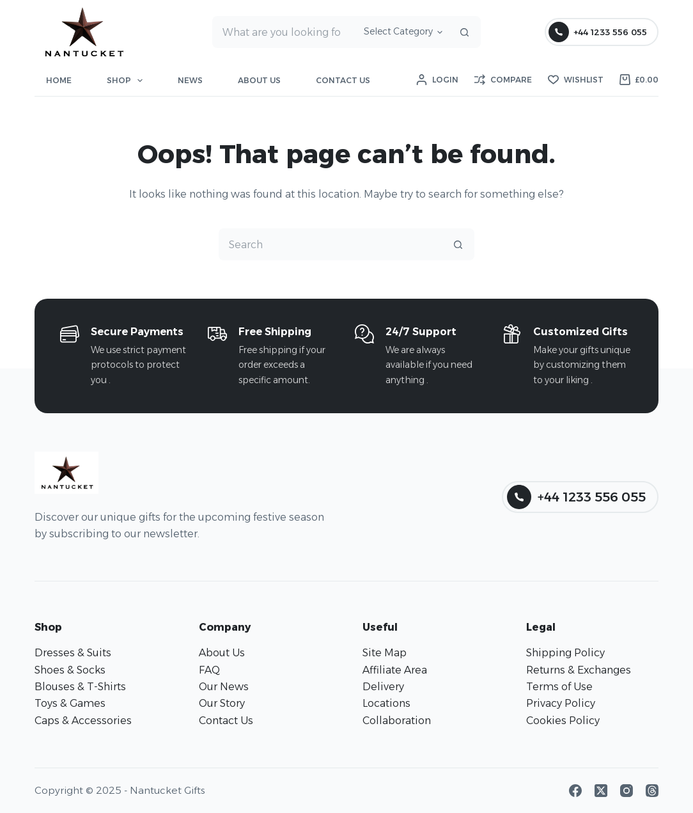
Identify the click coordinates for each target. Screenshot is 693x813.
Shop (127, 80)
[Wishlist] (575, 80)
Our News (224, 687)
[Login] (437, 80)
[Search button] (465, 32)
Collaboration (396, 720)
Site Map (384, 653)
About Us (259, 80)
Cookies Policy (563, 720)
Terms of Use (559, 687)
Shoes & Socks (70, 670)
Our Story (222, 703)
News (190, 80)
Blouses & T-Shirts (80, 687)
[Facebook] (575, 790)
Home (59, 80)
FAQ (209, 670)
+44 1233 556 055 (598, 32)
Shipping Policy (565, 653)
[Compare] (503, 80)
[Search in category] (401, 32)
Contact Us (343, 80)
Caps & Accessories (83, 720)
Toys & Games (70, 703)
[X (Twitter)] (601, 790)
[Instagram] (626, 790)
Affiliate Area (394, 670)
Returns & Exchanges (578, 670)
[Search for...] (282, 32)
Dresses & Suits (73, 653)
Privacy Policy (560, 703)
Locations (386, 703)
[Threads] (652, 790)
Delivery (383, 687)
